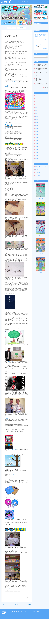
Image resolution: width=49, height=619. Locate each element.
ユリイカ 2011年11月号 (14, 81)
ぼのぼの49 (41, 198)
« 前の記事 (4, 604)
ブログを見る (44, 48)
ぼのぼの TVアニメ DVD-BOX (40, 166)
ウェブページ (12, 152)
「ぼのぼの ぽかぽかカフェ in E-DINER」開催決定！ (40, 45)
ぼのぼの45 (41, 272)
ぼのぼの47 (41, 235)
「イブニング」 (7, 418)
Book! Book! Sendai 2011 (12, 361)
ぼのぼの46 (41, 253)
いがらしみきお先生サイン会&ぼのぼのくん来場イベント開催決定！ (41, 41)
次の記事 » (29, 604)
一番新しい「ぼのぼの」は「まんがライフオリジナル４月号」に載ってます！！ (41, 74)
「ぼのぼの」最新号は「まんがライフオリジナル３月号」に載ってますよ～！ (41, 79)
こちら (12, 474)
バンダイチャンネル (38, 172)
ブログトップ (11, 27)
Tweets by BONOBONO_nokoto (39, 26)
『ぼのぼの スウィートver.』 (9, 434)
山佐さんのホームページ (12, 449)
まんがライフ (7, 127)
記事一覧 (21, 27)
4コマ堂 (36, 169)
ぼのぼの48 (41, 216)
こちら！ (17, 473)
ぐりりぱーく (37, 175)
